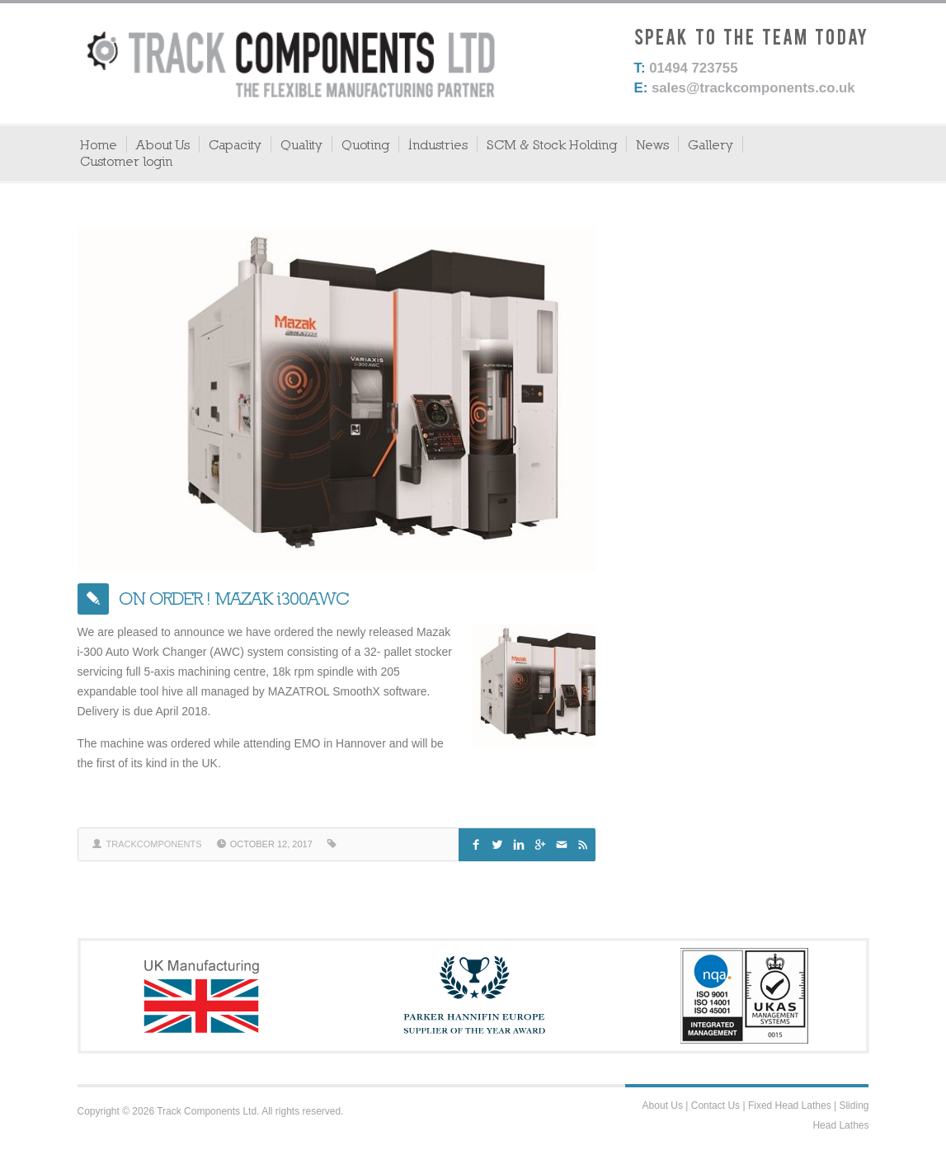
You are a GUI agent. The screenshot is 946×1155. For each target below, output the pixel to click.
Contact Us (715, 1105)
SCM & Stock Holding (552, 144)
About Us (163, 144)
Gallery (710, 144)
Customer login (126, 160)
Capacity (235, 144)
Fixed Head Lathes (789, 1105)
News (652, 144)
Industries (438, 144)
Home (98, 144)
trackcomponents (154, 844)
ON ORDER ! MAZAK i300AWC (234, 598)
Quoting (365, 144)
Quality (301, 144)
